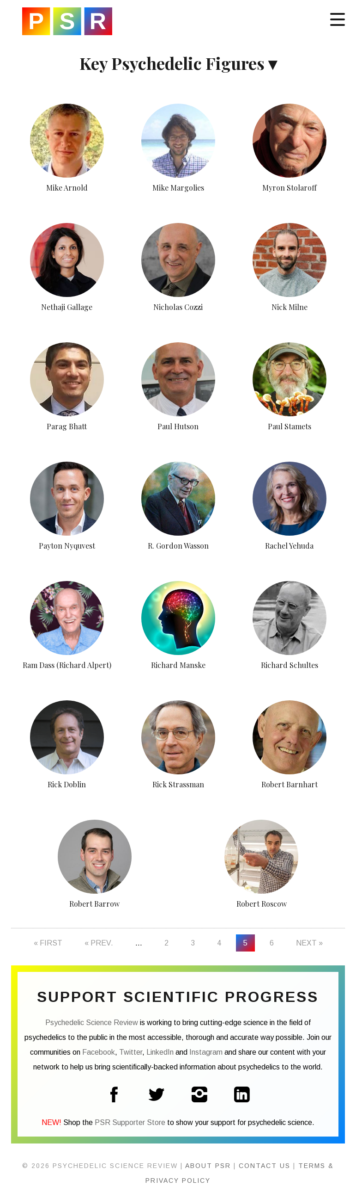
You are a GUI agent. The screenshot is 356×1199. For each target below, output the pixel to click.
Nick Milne (290, 307)
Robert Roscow (261, 904)
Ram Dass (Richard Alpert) (67, 665)
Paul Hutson (178, 426)
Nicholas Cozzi (178, 307)
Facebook (98, 1052)
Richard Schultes (289, 665)
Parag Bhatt (67, 426)
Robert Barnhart (289, 784)
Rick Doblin (67, 784)
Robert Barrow (94, 904)
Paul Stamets (289, 426)
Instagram (206, 1052)
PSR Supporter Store (130, 1122)
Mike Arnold (67, 187)
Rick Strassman (178, 784)
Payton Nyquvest (67, 545)
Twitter (130, 1052)
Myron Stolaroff (289, 187)
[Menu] (337, 18)
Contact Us (264, 1165)
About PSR (208, 1165)
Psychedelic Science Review (67, 21)
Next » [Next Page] (309, 943)
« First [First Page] (48, 943)
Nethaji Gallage (66, 307)
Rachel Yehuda (289, 545)
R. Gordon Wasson (178, 545)
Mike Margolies (178, 187)
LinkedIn (160, 1052)
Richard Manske (178, 665)
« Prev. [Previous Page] (98, 943)
